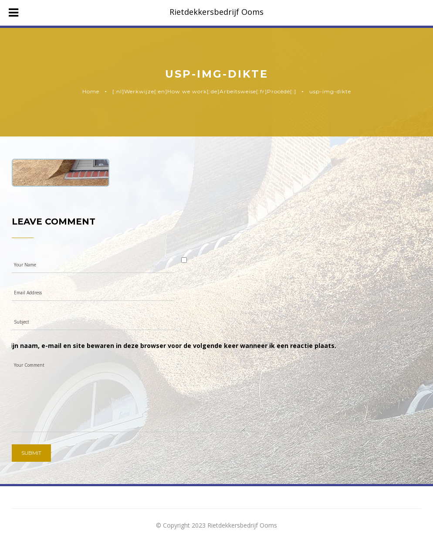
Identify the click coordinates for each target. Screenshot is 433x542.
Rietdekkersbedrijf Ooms (216, 12)
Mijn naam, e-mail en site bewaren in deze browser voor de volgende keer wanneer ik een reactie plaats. (170, 345)
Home (90, 91)
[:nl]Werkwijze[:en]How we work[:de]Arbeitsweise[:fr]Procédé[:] (204, 91)
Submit (31, 453)
